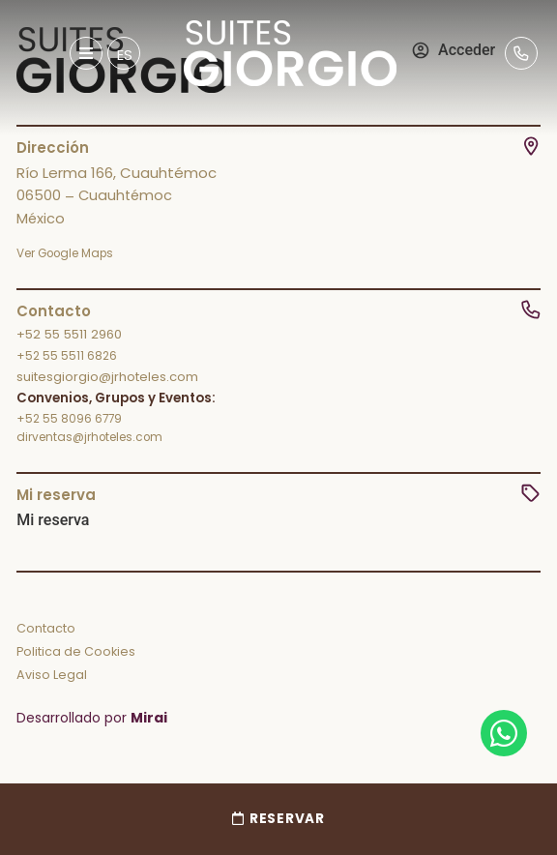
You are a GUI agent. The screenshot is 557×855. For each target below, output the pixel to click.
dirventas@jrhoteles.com (89, 437)
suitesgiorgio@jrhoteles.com (107, 377)
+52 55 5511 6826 (66, 356)
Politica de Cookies (75, 651)
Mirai (149, 717)
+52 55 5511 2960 (69, 334)
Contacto (45, 628)
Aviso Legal (51, 674)
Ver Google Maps (64, 253)
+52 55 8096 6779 (69, 419)
